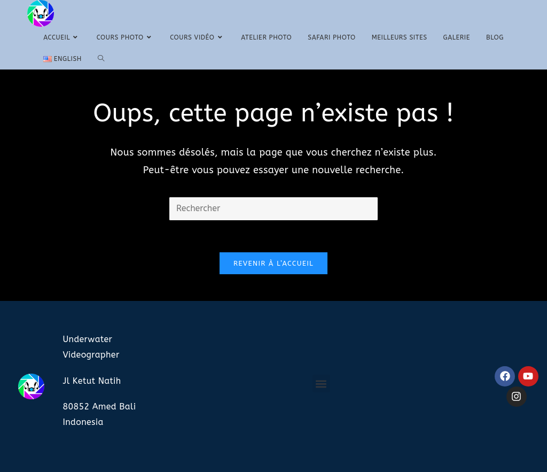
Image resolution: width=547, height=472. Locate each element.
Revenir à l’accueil (273, 263)
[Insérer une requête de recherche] (273, 208)
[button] (321, 383)
